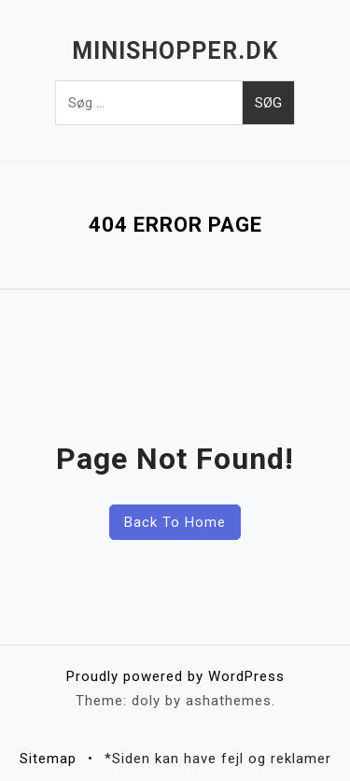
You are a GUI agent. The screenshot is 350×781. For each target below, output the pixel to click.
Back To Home (175, 522)
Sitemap (48, 758)
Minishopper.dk (175, 50)
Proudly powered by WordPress (175, 676)
